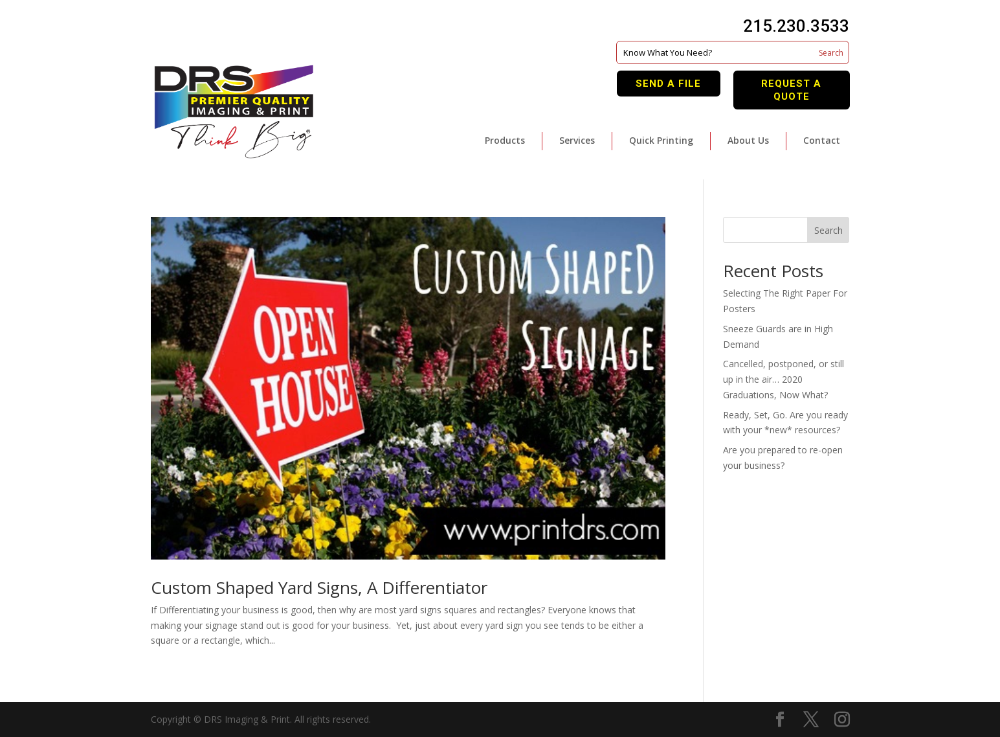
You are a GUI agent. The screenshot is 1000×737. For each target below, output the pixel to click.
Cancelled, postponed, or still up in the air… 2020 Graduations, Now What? (783, 379)
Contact (821, 140)
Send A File (668, 83)
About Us (748, 140)
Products (505, 140)
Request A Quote (791, 90)
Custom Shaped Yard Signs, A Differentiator (319, 587)
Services (577, 140)
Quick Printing (661, 140)
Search (828, 230)
